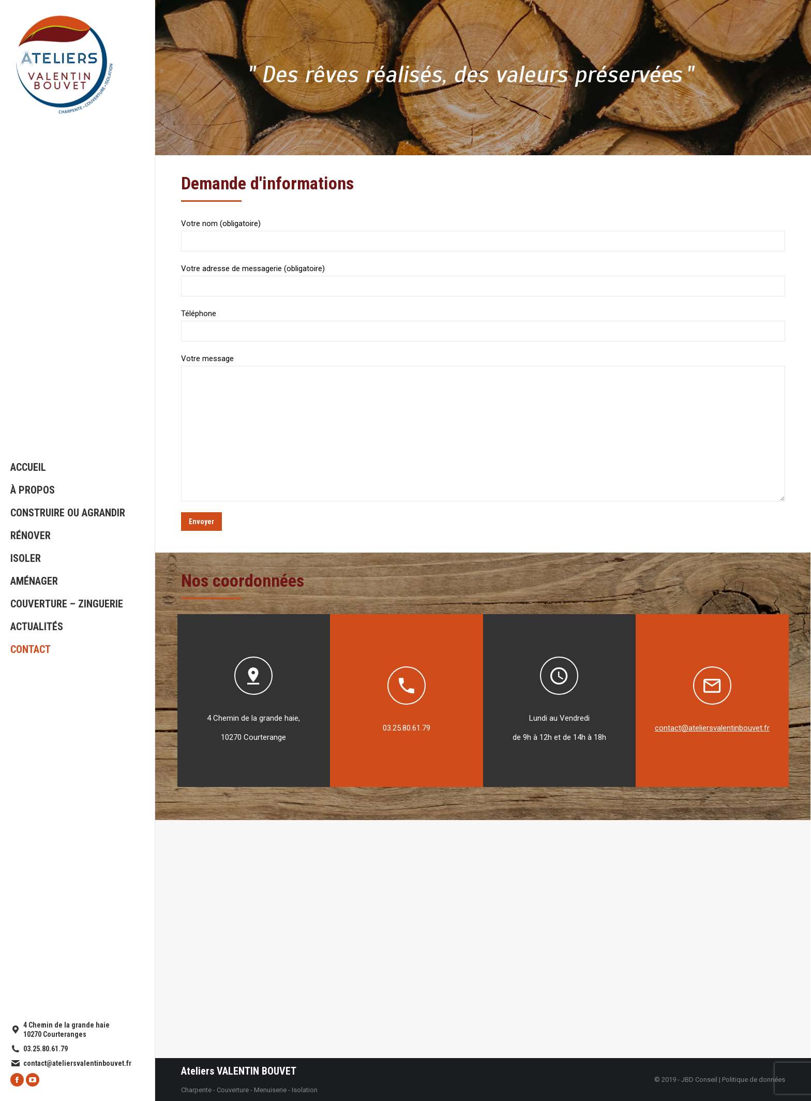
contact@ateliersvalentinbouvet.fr (712, 728)
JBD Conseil (699, 1079)
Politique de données (753, 1079)
